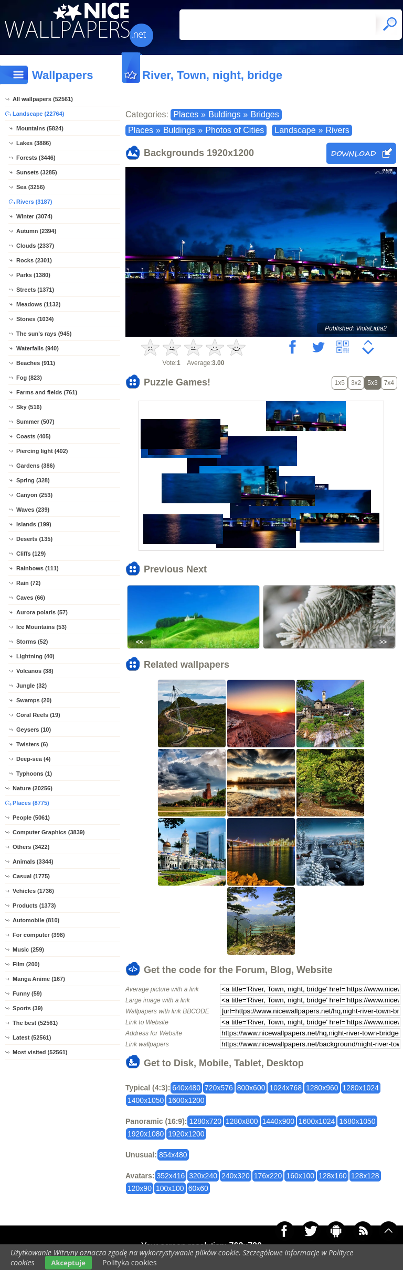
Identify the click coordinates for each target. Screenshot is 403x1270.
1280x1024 (361, 1088)
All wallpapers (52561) (43, 99)
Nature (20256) (32, 788)
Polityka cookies (129, 1262)
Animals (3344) (33, 861)
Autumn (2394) (36, 231)
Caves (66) (30, 597)
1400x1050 (146, 1100)
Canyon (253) (34, 495)
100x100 (170, 1188)
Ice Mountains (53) (41, 627)
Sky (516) (28, 407)
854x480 (173, 1155)
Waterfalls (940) (37, 348)
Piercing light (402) (42, 451)
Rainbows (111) (37, 568)
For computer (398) (39, 935)
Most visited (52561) (40, 1052)
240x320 (235, 1176)
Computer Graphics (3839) (49, 832)
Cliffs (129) (31, 553)
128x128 (365, 1176)
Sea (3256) (30, 187)
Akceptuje (68, 1262)
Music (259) (28, 949)
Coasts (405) (33, 436)
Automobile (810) (36, 920)
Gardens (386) (35, 465)
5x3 (372, 382)
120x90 (140, 1188)
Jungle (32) (31, 685)
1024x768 (285, 1088)
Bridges (264, 114)
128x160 (333, 1176)
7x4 (389, 382)
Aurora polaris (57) (42, 612)
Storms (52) (32, 641)
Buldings (224, 114)
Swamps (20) (33, 700)
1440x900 (278, 1121)
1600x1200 (186, 1100)
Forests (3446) (36, 157)
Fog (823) (29, 377)
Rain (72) (28, 583)
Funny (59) (27, 993)
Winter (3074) (34, 216)
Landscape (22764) (38, 114)
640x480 (186, 1088)
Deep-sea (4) (33, 759)
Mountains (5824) (39, 128)
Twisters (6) (32, 744)
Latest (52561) (32, 1037)
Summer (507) (35, 421)
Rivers (337, 130)
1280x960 (322, 1088)
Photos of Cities (234, 130)
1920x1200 (186, 1134)
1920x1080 (146, 1134)
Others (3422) (31, 847)
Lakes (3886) (33, 143)
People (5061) (31, 817)
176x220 (268, 1176)
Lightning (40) (35, 656)
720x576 (219, 1088)
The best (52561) (35, 1023)
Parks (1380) (33, 275)
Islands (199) (33, 524)
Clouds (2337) (35, 245)
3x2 (356, 382)
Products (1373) (34, 905)
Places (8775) (31, 803)
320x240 (203, 1176)
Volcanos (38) (35, 671)
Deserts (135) (34, 539)
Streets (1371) (35, 289)
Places (185, 114)
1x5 (340, 382)
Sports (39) (28, 1008)
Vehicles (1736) (33, 891)
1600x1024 (317, 1121)
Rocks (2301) (34, 260)
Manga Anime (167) (39, 979)
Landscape (294, 130)
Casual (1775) (31, 876)
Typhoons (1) (34, 773)
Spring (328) (33, 480)
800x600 (251, 1088)
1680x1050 (357, 1121)
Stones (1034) (35, 319)
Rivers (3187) (34, 201)
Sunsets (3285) (36, 172)
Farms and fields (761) (46, 392)
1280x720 (205, 1121)
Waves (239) (32, 509)
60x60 (198, 1188)
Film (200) (26, 964)
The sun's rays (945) (43, 333)
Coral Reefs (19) (38, 715)
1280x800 (242, 1121)
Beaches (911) (35, 363)
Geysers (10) (33, 729)
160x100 (300, 1176)
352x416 (171, 1176)
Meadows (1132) (38, 304)
